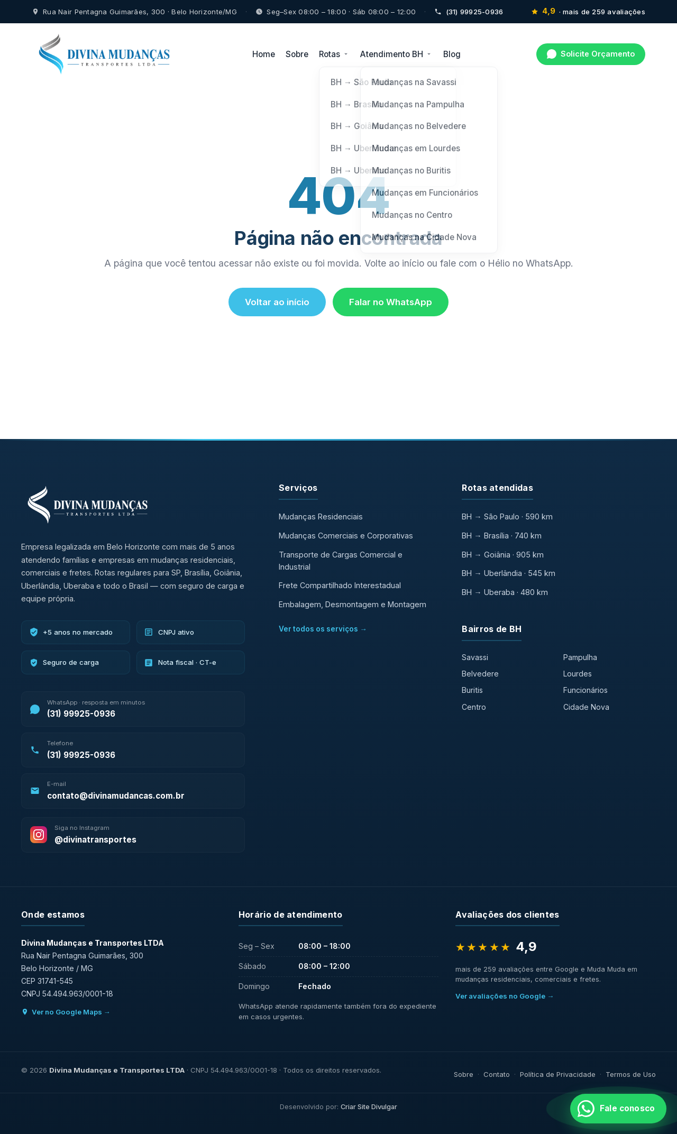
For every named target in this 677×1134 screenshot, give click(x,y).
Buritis (472, 689)
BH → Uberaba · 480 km (504, 592)
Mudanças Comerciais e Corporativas (346, 535)
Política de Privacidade (558, 1074)
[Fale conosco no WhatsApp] (618, 1108)
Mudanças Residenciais (321, 516)
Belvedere (480, 673)
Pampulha (580, 657)
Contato (496, 1074)
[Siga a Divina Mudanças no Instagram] (133, 835)
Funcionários (585, 689)
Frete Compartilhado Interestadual (340, 585)
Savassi (475, 657)
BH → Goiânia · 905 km (502, 554)
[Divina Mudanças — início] (104, 54)
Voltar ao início (277, 302)
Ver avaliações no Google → (504, 996)
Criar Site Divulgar (369, 1107)
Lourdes (577, 673)
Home (263, 54)
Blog (452, 54)
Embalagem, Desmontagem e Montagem (352, 604)
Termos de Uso (631, 1074)
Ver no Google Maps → (66, 1012)
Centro (474, 706)
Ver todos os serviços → (323, 629)
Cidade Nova (586, 706)
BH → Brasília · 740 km (501, 535)
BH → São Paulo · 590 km (507, 516)
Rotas (334, 54)
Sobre (297, 54)
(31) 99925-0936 (468, 11)
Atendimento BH (396, 54)
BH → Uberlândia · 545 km (508, 573)
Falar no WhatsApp (390, 302)
